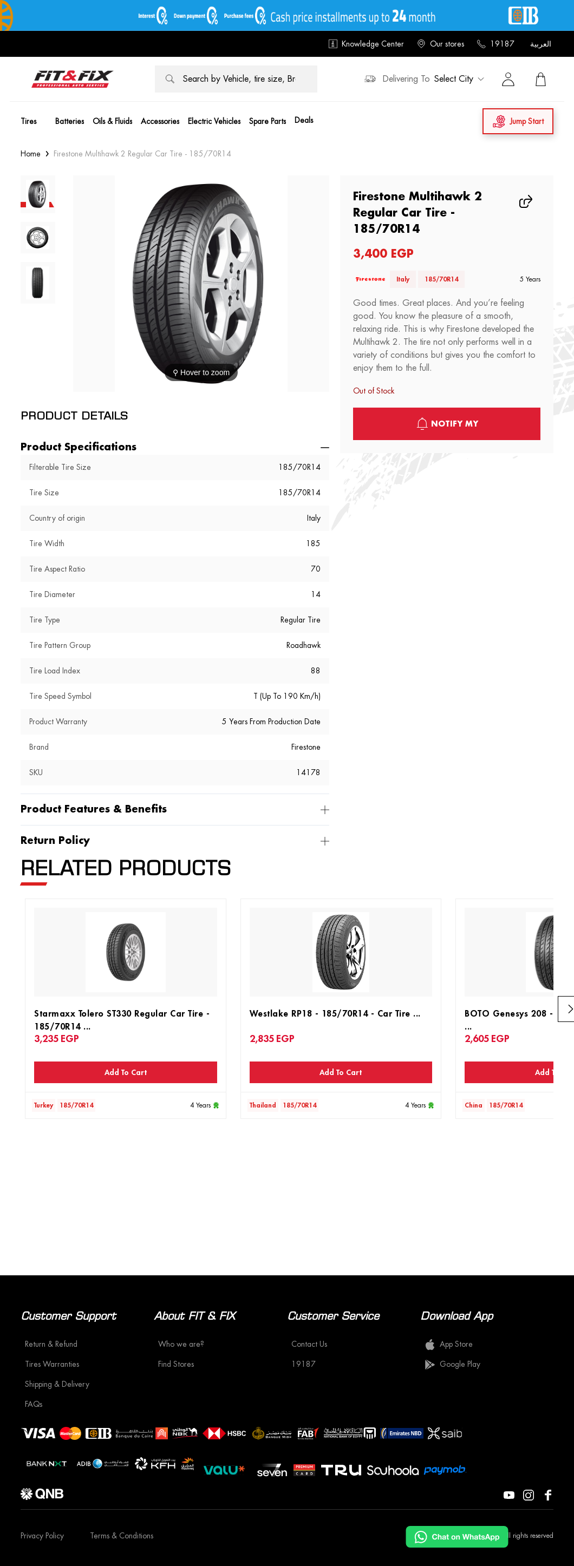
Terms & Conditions (121, 1535)
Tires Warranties (52, 1364)
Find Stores (176, 1364)
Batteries (69, 121)
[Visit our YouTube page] (509, 1494)
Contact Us (309, 1344)
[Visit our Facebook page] (548, 1494)
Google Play (452, 1364)
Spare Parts (267, 121)
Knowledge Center (366, 44)
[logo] (73, 79)
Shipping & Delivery (57, 1384)
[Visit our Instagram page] (528, 1494)
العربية (540, 44)
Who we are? (181, 1344)
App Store (449, 1344)
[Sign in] (508, 79)
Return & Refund (51, 1344)
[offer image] (287, 15)
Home (31, 154)
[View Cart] (540, 79)
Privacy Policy (42, 1535)
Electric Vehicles (214, 121)
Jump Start (518, 121)
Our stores (440, 44)
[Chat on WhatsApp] (457, 1537)
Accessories (160, 121)
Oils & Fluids (112, 121)
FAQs (33, 1404)
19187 (495, 44)
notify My (447, 423)
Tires (28, 121)
